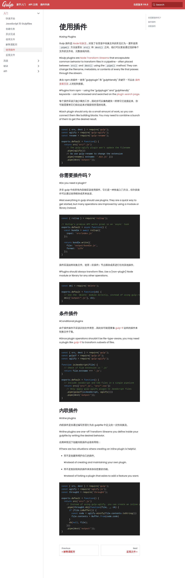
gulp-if (119, 328)
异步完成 (10, 34)
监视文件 (10, 55)
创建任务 (10, 29)
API (5, 71)
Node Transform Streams (94, 58)
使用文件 (10, 39)
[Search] (168, 4)
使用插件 (10, 49)
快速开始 (10, 18)
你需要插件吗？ (154, 18)
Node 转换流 (80, 43)
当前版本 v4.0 (142, 4)
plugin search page (128, 94)
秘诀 (5, 66)
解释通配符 (11, 44)
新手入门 (21, 4)
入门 (5, 13)
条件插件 (152, 22)
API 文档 (33, 4)
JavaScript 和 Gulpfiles (19, 23)
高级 (5, 60)
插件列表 (45, 4)
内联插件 (152, 26)
